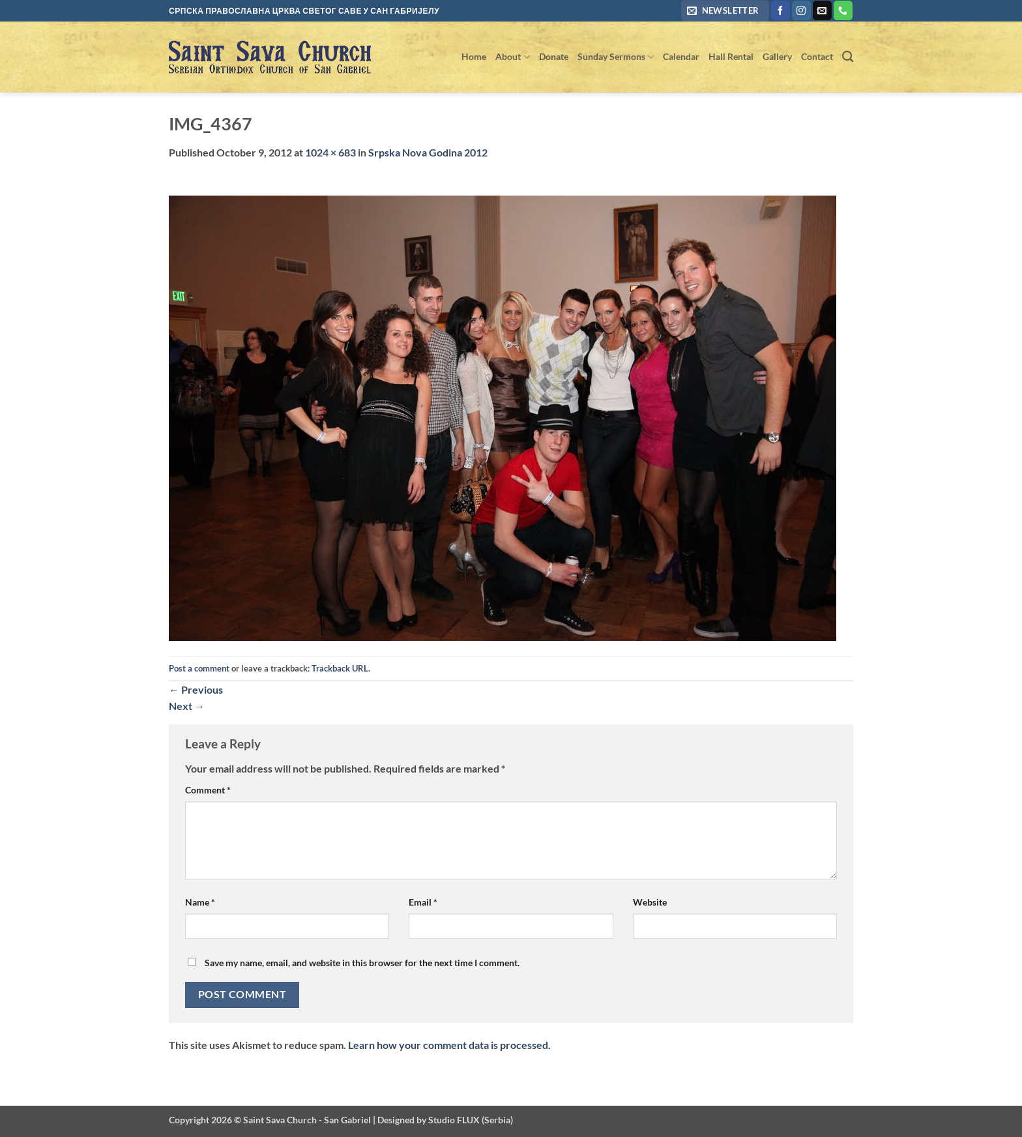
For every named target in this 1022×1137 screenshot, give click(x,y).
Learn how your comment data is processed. (449, 1045)
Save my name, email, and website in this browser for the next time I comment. (362, 962)
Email (423, 902)
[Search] (847, 57)
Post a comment (199, 668)
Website (650, 902)
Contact (817, 56)
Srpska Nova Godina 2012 (428, 152)
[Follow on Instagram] (801, 10)
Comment (208, 789)
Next (187, 706)
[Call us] (843, 10)
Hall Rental (730, 56)
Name (200, 902)
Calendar (681, 56)
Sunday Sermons (615, 57)
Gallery (777, 56)
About (512, 57)
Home (473, 56)
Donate (553, 56)
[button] (725, 11)
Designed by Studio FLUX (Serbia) (445, 1119)
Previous (196, 689)
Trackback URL (340, 668)
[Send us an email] (822, 10)
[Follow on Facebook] (780, 10)
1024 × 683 (330, 152)
